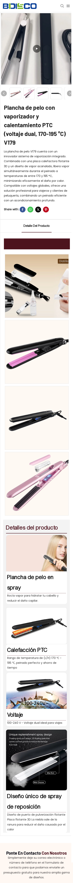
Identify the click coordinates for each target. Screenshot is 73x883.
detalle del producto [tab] (37, 226)
